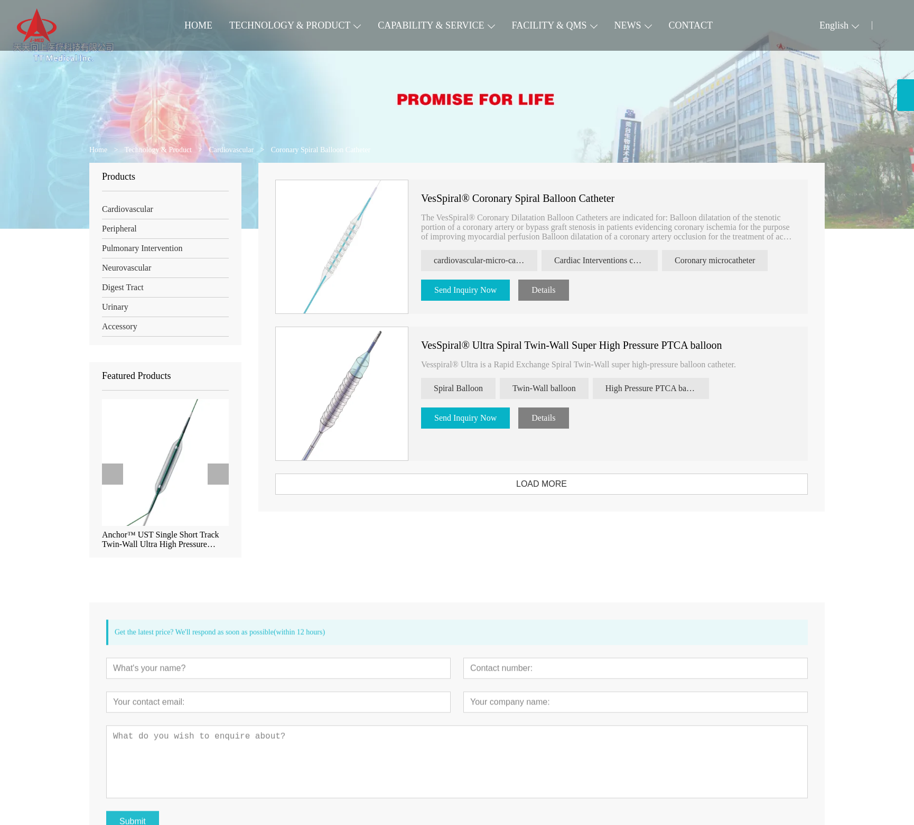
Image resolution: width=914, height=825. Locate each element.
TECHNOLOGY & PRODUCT (289, 25)
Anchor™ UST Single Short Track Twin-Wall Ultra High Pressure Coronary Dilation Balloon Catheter (159, 539)
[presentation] (109, 474)
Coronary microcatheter (726, 260)
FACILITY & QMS (549, 25)
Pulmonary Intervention (139, 248)
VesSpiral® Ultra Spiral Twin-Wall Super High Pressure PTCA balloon (583, 345)
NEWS (627, 25)
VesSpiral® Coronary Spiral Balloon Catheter (529, 198)
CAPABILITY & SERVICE (431, 25)
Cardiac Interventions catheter (617, 260)
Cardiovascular (124, 209)
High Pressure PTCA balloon (666, 388)
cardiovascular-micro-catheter (496, 260)
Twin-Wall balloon (555, 388)
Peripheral (116, 228)
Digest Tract (120, 287)
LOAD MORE (553, 483)
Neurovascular (123, 267)
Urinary (112, 306)
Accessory (116, 326)
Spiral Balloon (470, 388)
